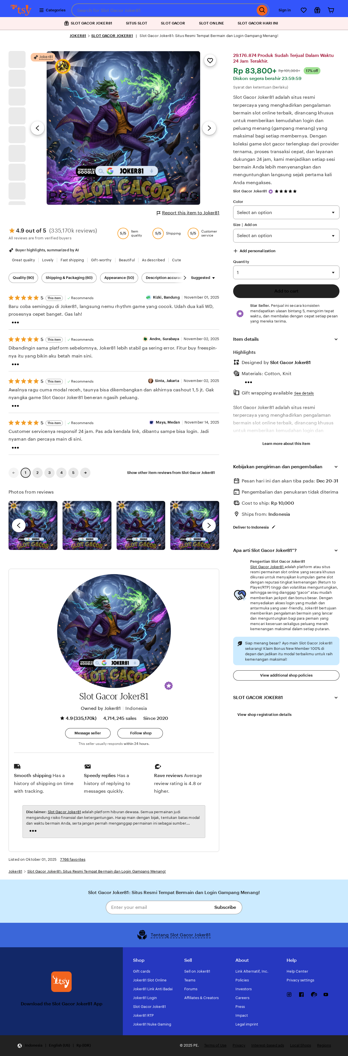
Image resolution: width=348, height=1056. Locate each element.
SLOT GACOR (173, 23)
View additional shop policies (286, 675)
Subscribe (225, 907)
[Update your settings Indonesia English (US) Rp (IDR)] (54, 1045)
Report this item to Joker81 (188, 213)
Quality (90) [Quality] (23, 278)
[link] (14, 473)
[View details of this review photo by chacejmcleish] (87, 525)
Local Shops (300, 1045)
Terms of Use (215, 1045)
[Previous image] (37, 128)
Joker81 (15, 871)
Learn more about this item (286, 443)
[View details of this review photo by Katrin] (194, 525)
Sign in (285, 10)
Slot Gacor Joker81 (250, 191)
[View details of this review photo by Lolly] (33, 525)
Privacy (239, 1045)
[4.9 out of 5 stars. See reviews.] (286, 191)
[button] (168, 686)
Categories (52, 10)
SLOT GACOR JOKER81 (112, 36)
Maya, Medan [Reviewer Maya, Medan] (168, 422)
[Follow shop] (140, 733)
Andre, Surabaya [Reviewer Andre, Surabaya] (164, 339)
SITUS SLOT (136, 23)
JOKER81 (78, 36)
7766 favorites (72, 859)
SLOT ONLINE (211, 23)
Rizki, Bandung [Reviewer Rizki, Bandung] (166, 297)
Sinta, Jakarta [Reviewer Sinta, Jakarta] (167, 381)
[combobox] (163, 10)
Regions (324, 1045)
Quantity (241, 262)
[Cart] (331, 10)
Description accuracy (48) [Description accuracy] (169, 278)
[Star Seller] (270, 191)
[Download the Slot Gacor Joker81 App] (61, 981)
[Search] (262, 10)
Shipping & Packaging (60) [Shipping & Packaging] (69, 278)
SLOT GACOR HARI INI (258, 23)
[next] (209, 525)
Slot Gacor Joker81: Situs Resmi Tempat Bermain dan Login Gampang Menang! (96, 871)
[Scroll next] (185, 278)
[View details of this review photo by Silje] (141, 525)
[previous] (19, 525)
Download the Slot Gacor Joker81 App (61, 1003)
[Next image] (209, 128)
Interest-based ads (267, 1045)
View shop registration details (264, 714)
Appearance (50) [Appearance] (119, 278)
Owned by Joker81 (101, 708)
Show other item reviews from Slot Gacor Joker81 (171, 473)
